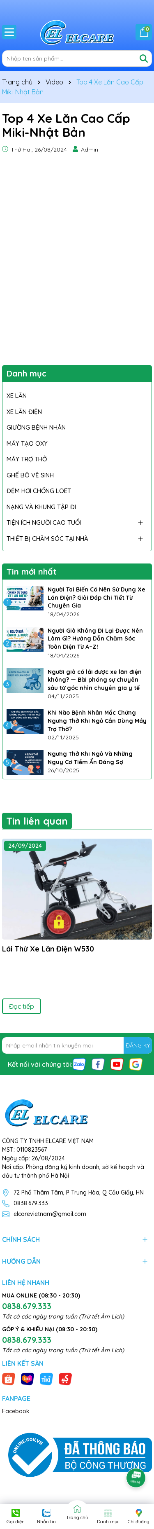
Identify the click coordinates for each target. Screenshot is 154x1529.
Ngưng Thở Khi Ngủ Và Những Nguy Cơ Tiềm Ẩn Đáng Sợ (90, 758)
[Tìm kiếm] (144, 58)
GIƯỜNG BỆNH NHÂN (36, 427)
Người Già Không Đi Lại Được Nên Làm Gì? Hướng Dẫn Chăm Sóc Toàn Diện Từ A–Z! (95, 638)
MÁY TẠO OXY (27, 443)
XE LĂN (17, 396)
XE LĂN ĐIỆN (24, 412)
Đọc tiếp (21, 1006)
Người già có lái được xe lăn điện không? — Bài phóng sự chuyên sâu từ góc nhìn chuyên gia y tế (95, 680)
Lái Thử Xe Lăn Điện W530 (48, 949)
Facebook (16, 1411)
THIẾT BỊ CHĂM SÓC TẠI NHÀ (47, 538)
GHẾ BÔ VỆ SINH (30, 475)
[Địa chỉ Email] (77, 1045)
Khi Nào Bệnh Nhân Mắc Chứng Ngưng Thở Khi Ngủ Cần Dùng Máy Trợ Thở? (97, 720)
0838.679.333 (31, 1203)
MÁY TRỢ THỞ (27, 459)
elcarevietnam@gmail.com (50, 1214)
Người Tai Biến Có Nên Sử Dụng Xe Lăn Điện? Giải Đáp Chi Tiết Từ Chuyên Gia (96, 597)
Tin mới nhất (32, 571)
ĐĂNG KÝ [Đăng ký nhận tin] (138, 1045)
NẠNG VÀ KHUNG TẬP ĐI (41, 507)
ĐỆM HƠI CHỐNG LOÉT (39, 491)
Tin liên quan (37, 821)
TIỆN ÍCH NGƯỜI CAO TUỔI (44, 522)
